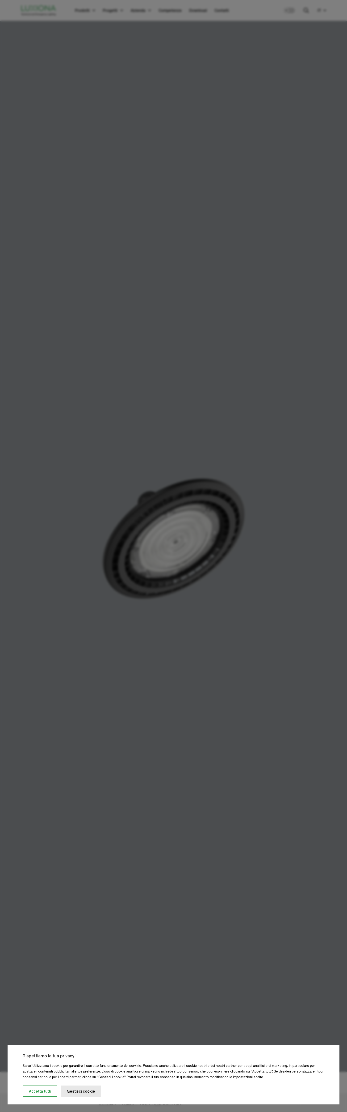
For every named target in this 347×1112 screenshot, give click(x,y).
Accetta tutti (40, 1091)
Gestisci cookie (81, 1091)
